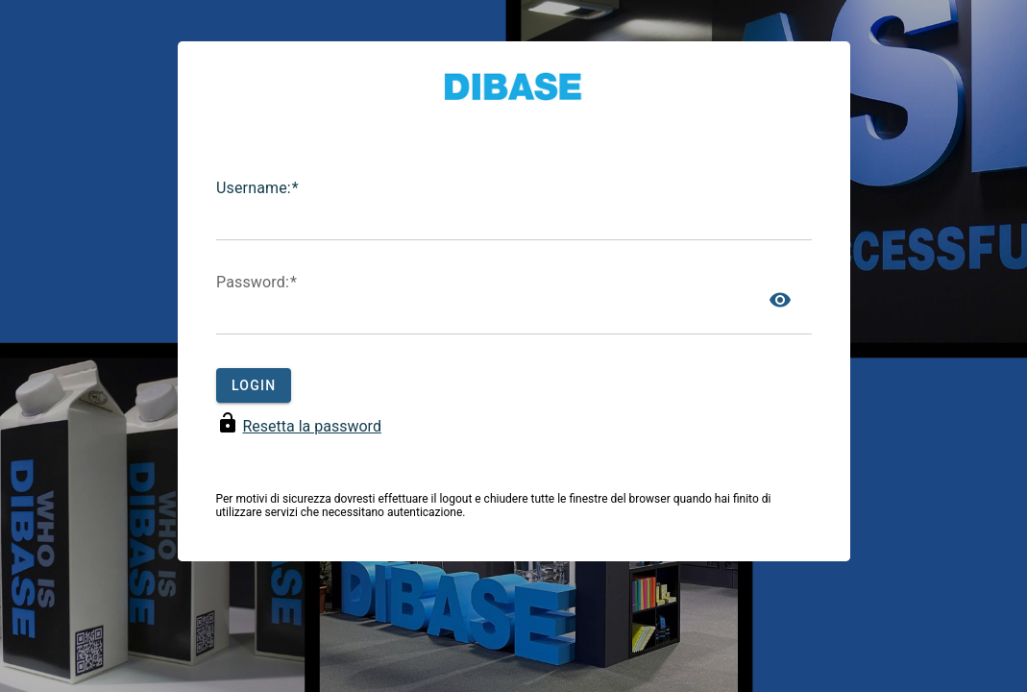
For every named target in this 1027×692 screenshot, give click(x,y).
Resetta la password (311, 426)
